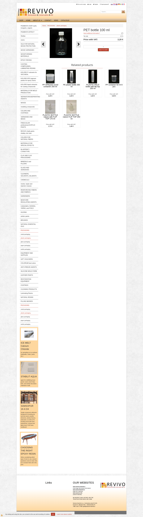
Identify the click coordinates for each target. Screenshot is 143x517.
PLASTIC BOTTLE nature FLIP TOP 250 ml (71, 117)
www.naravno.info (77, 493)
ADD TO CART (103, 49)
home (28, 20)
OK (53, 514)
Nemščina (119, 4)
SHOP (21, 20)
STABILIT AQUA (29, 376)
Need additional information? (91, 33)
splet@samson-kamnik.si (89, 506)
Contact (48, 20)
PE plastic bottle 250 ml (71, 86)
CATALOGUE (65, 20)
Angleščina (117, 4)
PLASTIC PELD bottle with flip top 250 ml (93, 86)
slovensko (112, 4)
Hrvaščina (114, 4)
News (56, 20)
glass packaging (25, 242)
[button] (78, 44)
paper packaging (25, 245)
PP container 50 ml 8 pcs (113, 86)
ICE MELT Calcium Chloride (26, 346)
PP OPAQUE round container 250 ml (50, 86)
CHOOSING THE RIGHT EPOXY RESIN (28, 450)
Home (44, 25)
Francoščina (124, 4)
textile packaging (25, 249)
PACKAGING (51, 25)
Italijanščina (121, 4)
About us (36, 20)
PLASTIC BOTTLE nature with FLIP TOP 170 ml (50, 117)
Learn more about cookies (64, 514)
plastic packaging (25, 238)
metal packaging (25, 234)
